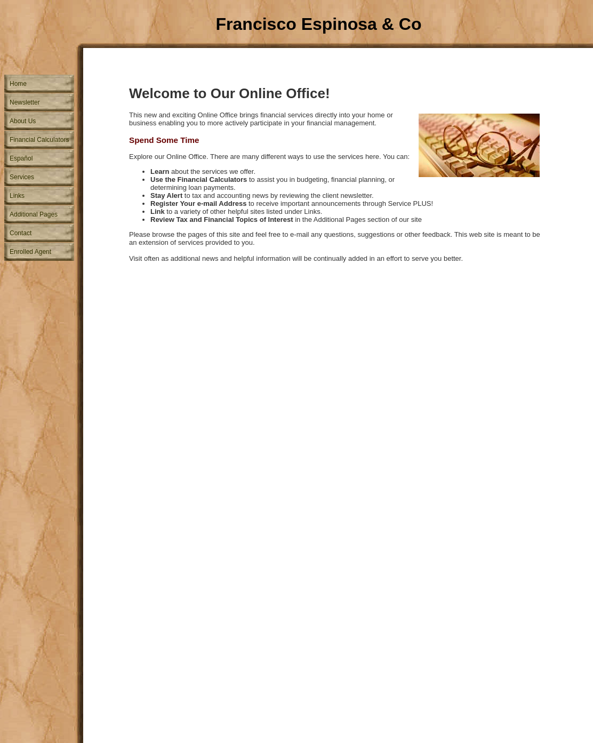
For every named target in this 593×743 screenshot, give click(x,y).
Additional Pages (34, 214)
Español (21, 158)
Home (18, 83)
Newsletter (25, 102)
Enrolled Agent (30, 251)
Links (17, 195)
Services (22, 177)
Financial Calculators (39, 139)
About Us (23, 121)
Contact (20, 233)
